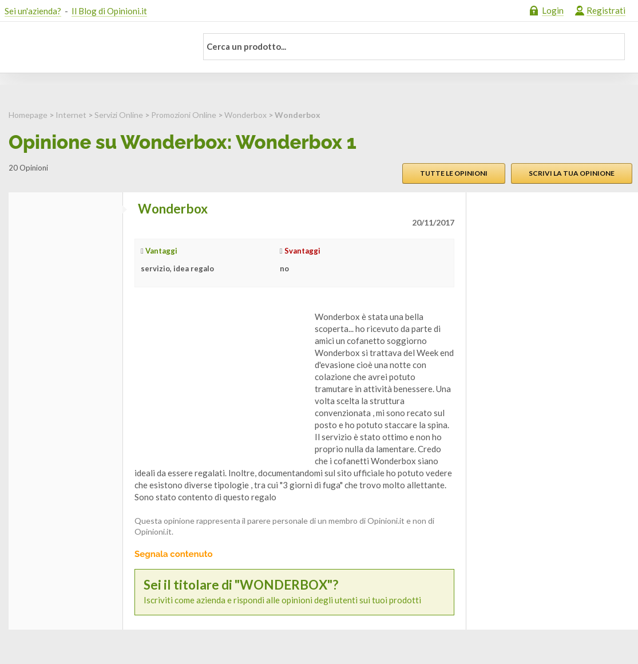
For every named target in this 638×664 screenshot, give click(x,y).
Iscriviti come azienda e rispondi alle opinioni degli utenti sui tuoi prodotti (294, 591)
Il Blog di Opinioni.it (109, 11)
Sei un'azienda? (33, 11)
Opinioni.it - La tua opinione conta (93, 47)
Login (553, 10)
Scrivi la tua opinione (572, 173)
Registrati (606, 10)
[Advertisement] (220, 382)
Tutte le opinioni (454, 173)
